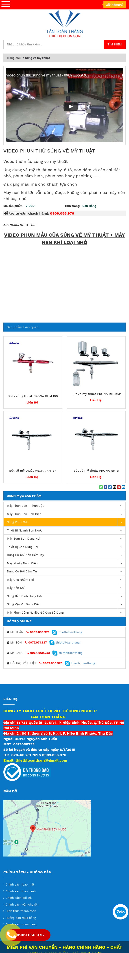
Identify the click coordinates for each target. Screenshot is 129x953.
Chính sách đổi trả (19, 897)
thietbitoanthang (67, 632)
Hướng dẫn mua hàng (21, 917)
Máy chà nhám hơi (66, 580)
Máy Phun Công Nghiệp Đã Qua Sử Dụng (66, 613)
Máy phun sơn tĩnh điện (66, 514)
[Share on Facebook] (105, 487)
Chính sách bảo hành (21, 891)
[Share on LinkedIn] (123, 487)
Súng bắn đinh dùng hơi (66, 596)
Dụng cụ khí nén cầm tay (66, 555)
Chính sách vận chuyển (22, 904)
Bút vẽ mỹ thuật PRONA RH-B (96, 470)
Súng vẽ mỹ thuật (37, 58)
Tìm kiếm (114, 44)
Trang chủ (14, 58)
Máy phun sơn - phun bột (66, 506)
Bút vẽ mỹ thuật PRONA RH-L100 (33, 396)
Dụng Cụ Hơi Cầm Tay (66, 571)
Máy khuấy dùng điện (66, 563)
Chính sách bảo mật (20, 884)
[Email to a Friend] (114, 487)
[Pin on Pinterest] (119, 487)
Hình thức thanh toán (21, 911)
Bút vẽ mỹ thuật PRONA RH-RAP (96, 394)
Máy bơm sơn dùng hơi (66, 539)
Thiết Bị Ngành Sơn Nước (66, 531)
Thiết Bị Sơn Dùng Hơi (66, 547)
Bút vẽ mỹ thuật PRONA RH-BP (33, 470)
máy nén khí (66, 588)
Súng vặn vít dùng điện (66, 604)
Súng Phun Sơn (66, 522)
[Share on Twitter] (110, 487)
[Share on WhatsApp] (101, 487)
